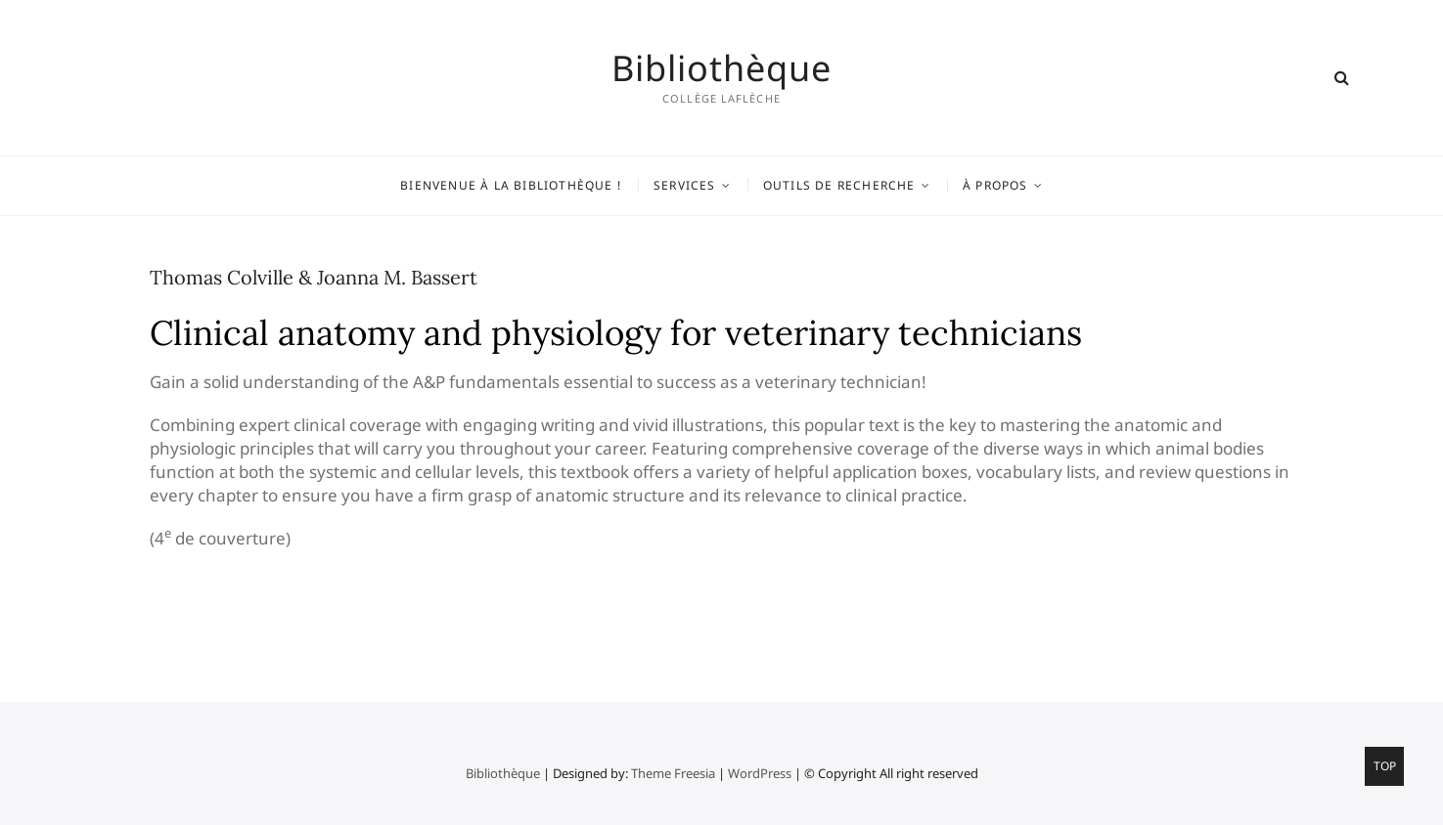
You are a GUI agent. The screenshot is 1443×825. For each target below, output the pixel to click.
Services (685, 185)
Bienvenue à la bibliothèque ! (510, 185)
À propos (995, 185)
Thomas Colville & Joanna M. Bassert (313, 277)
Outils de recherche (839, 185)
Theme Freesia (673, 773)
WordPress (759, 773)
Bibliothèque (721, 68)
